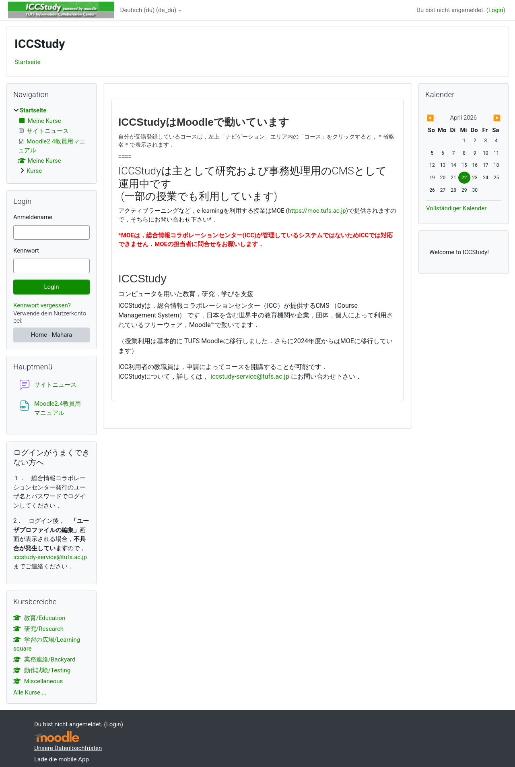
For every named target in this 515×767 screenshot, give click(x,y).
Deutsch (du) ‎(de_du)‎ (148, 10)
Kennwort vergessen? (42, 305)
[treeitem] (51, 141)
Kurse (34, 170)
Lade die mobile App (61, 759)
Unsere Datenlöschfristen (68, 748)
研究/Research (38, 628)
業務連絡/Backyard (44, 659)
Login (495, 10)
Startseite (27, 62)
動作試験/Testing (41, 670)
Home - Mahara (51, 334)
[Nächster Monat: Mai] (489, 118)
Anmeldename (32, 217)
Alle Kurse (26, 692)
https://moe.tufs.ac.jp (317, 210)
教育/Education (39, 618)
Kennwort (26, 250)
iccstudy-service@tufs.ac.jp (249, 376)
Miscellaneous (38, 681)
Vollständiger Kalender (456, 208)
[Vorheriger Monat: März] (437, 118)
